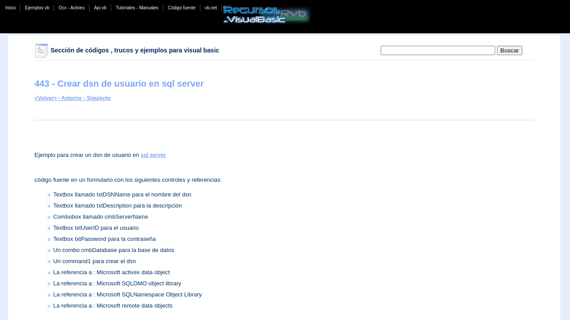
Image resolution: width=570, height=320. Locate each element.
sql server (153, 155)
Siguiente (99, 98)
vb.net (211, 7)
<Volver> (46, 98)
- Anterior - (72, 98)
